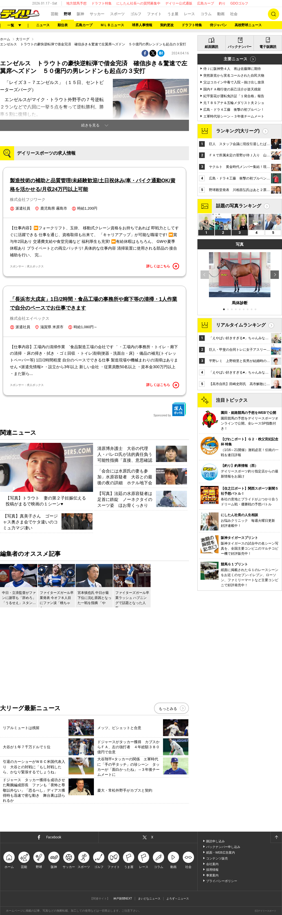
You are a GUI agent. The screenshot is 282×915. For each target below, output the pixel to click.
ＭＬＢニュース (112, 25)
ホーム (5, 39)
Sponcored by (169, 409)
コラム (206, 14)
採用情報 (212, 869)
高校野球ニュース (248, 25)
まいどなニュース (149, 898)
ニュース (43, 25)
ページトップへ (276, 837)
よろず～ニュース (177, 898)
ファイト (154, 14)
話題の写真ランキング (238, 205)
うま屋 (172, 14)
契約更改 (167, 25)
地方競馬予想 (76, 3)
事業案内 (212, 875)
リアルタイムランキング (241, 325)
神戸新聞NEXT (122, 898)
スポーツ (117, 14)
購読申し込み (215, 841)
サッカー (97, 14)
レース (189, 14)
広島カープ (205, 3)
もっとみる (168, 709)
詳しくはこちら (162, 266)
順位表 (63, 25)
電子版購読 (267, 47)
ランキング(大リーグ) (238, 130)
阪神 (80, 14)
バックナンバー (240, 47)
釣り (222, 3)
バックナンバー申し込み (223, 847)
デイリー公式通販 (178, 3)
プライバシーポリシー (221, 881)
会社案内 (212, 864)
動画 (220, 14)
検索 (273, 14)
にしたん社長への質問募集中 (138, 3)
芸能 (54, 14)
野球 (67, 14)
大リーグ (22, 39)
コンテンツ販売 (217, 858)
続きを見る (90, 125)
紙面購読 (211, 47)
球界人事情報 (142, 25)
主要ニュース (235, 59)
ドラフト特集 (101, 3)
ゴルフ (135, 14)
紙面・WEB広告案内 (220, 852)
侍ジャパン (218, 25)
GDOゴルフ (239, 3)
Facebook (53, 837)
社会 (233, 14)
